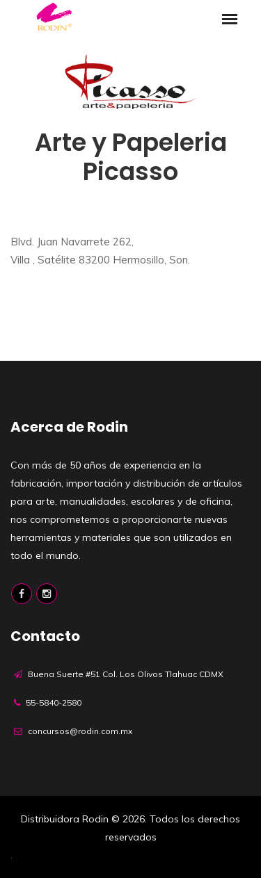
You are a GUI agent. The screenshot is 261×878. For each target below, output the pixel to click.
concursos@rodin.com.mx (80, 731)
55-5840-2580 (53, 702)
